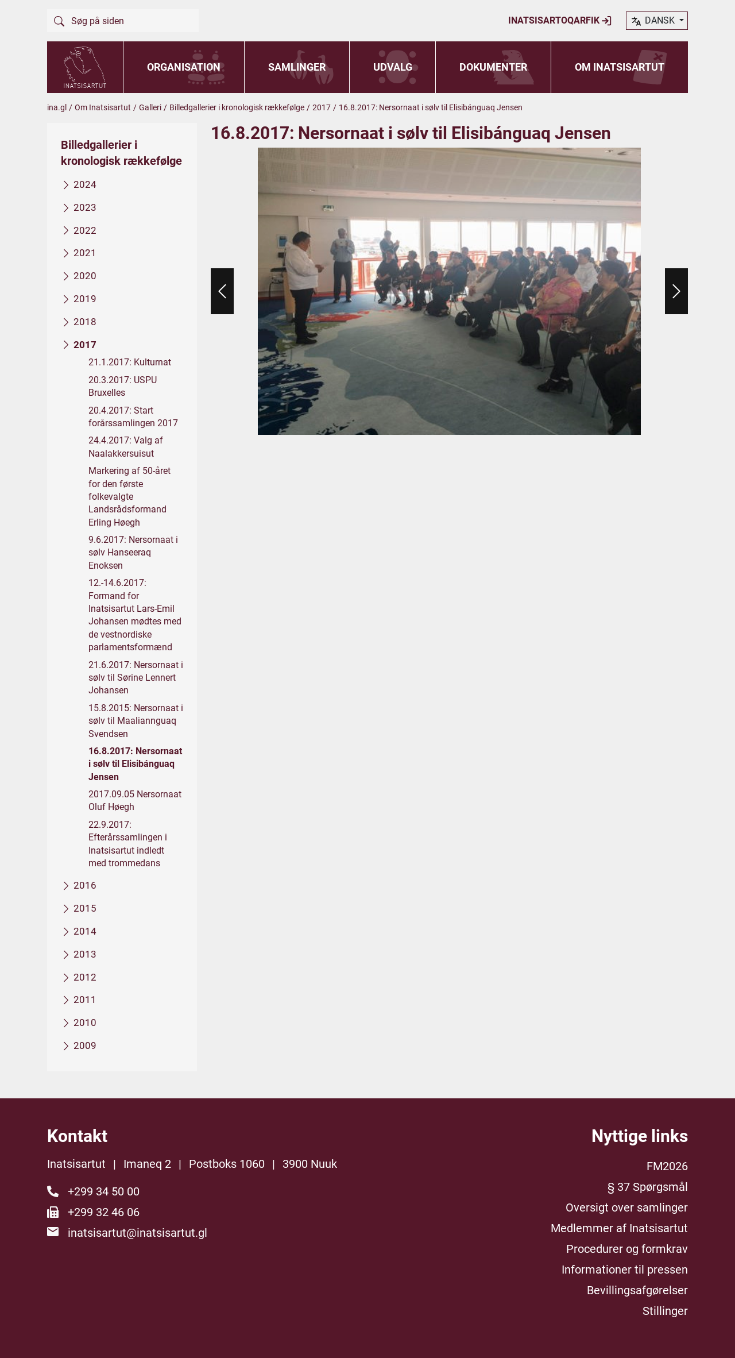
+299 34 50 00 (104, 1191)
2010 (85, 1022)
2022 (85, 230)
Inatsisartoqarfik (560, 20)
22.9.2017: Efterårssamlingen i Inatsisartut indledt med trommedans (127, 843)
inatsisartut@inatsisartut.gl (137, 1233)
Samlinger (297, 67)
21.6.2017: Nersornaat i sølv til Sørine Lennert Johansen (135, 677)
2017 (321, 107)
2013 (85, 953)
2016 (85, 885)
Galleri (150, 107)
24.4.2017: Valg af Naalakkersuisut (125, 446)
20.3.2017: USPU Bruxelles (122, 386)
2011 (85, 999)
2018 (85, 321)
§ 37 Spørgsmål (648, 1187)
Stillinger (665, 1311)
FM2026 (667, 1166)
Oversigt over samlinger (627, 1207)
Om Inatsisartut (619, 67)
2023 (85, 207)
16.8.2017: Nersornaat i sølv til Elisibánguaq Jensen (135, 764)
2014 (85, 931)
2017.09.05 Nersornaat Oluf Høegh (134, 800)
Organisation (183, 67)
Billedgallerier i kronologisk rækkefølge (236, 107)
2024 (85, 184)
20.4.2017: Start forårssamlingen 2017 (133, 416)
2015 (85, 908)
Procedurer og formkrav (627, 1249)
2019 (85, 298)
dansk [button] (653, 21)
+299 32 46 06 (104, 1212)
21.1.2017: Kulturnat (129, 362)
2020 (85, 275)
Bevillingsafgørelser (637, 1290)
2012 (85, 976)
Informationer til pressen (625, 1269)
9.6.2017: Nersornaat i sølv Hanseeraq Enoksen (133, 552)
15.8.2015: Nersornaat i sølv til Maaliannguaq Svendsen (135, 720)
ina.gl (57, 107)
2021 (85, 253)
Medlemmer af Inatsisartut (619, 1228)
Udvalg (392, 67)
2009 (85, 1045)
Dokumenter (493, 67)
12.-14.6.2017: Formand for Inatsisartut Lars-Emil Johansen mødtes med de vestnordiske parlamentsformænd (134, 615)
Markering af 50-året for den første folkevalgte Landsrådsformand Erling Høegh (129, 496)
